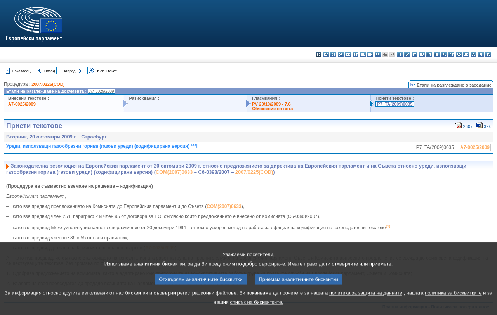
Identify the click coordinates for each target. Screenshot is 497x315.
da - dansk (341, 54)
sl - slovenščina (473, 54)
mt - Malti (429, 54)
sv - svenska (488, 54)
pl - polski (444, 54)
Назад (49, 71)
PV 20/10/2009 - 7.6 (271, 104)
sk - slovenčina (466, 54)
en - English (370, 54)
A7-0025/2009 (22, 104)
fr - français (378, 54)
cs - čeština (333, 54)
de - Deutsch (348, 54)
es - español (326, 54)
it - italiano (400, 54)
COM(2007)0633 (174, 172)
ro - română (459, 54)
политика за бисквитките (453, 304)
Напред (69, 71)
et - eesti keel (355, 54)
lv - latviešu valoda (407, 54)
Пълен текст (106, 71)
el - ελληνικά (363, 54)
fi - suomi (481, 54)
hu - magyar (422, 54)
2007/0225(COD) (47, 84)
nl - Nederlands (437, 54)
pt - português (451, 54)
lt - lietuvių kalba (414, 54)
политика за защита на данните (365, 304)
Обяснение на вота (272, 108)
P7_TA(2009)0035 (394, 104)
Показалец (21, 71)
